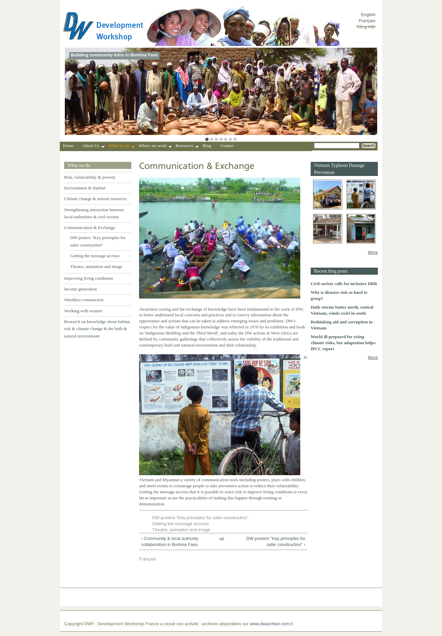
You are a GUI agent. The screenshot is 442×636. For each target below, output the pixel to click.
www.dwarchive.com (270, 623)
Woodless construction (84, 299)
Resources (187, 146)
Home (68, 145)
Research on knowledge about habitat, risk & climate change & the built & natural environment (97, 328)
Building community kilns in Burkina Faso (114, 54)
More (373, 252)
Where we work (155, 146)
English (368, 14)
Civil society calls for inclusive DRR (344, 283)
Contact (227, 145)
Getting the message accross (95, 255)
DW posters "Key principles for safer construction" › (275, 541)
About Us (93, 146)
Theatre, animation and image (96, 266)
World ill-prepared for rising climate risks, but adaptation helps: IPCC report (343, 342)
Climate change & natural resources (95, 198)
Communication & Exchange (89, 227)
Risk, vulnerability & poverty (90, 177)
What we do (121, 146)
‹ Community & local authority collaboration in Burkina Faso (169, 541)
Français (367, 20)
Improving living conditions (88, 278)
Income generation (80, 288)
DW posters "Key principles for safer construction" (200, 517)
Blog (207, 145)
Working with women (83, 310)
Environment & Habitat (84, 187)
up (221, 538)
